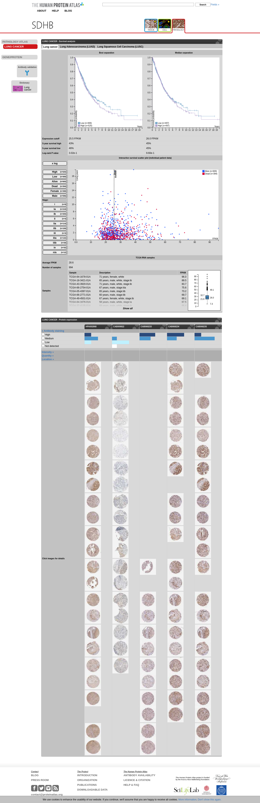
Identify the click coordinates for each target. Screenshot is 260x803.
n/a (59, 252)
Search (203, 5)
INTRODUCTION (87, 775)
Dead (59, 186)
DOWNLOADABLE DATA (92, 789)
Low (59, 176)
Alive (59, 181)
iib (59, 228)
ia (60, 209)
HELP (55, 10)
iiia (59, 238)
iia (59, 223)
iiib (59, 242)
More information (187, 799)
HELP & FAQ (131, 784)
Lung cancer (27, 88)
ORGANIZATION (87, 780)
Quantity (47, 355)
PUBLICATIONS (87, 784)
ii (60, 218)
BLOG (68, 10)
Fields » (215, 4)
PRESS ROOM (40, 780)
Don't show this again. (209, 799)
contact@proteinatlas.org (47, 794)
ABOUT (41, 10)
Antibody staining (54, 330)
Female (58, 191)
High (59, 171)
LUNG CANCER (14, 46)
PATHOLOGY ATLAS (15, 41)
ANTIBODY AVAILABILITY (139, 775)
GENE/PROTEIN (12, 57)
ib (60, 214)
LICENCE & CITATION (136, 780)
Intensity (47, 352)
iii (60, 233)
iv (60, 247)
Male (59, 195)
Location (47, 359)
